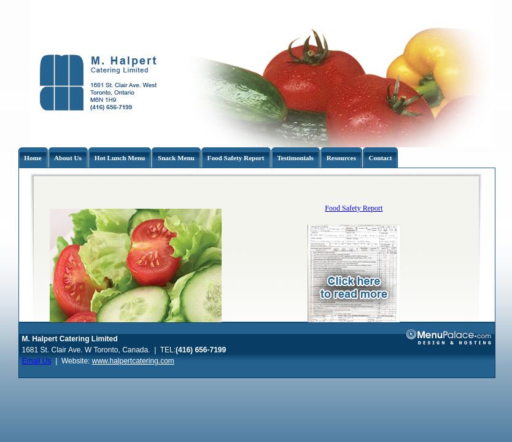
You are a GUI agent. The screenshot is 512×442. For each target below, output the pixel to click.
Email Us (37, 361)
